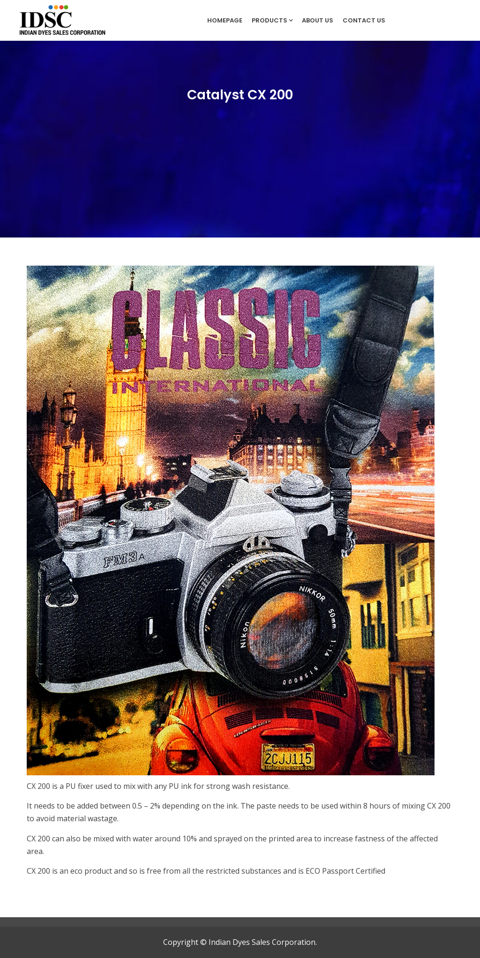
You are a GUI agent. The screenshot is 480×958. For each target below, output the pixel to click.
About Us (317, 20)
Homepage (224, 20)
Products (272, 20)
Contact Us (364, 20)
